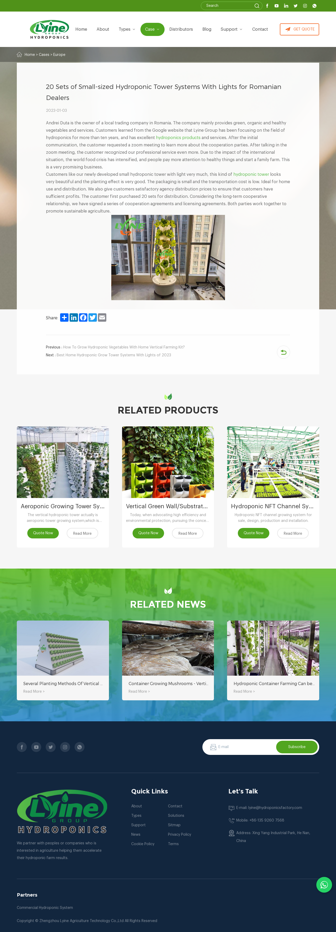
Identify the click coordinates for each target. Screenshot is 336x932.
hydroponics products (178, 138)
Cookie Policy (142, 844)
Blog (206, 29)
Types (136, 816)
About (136, 806)
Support (232, 29)
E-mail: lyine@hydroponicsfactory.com (269, 808)
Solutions (176, 816)
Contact (260, 29)
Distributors (181, 29)
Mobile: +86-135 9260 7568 (260, 820)
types (127, 29)
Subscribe (297, 747)
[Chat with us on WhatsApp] (324, 885)
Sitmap (174, 825)
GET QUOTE (299, 29)
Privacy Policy (179, 834)
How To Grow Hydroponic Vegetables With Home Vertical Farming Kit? (115, 347)
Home (81, 29)
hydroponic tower (251, 174)
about (103, 29)
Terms (173, 844)
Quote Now (43, 533)
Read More (82, 534)
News (135, 834)
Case (152, 29)
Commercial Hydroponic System (45, 908)
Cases (44, 55)
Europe (59, 55)
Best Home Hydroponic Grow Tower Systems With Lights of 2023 (108, 355)
